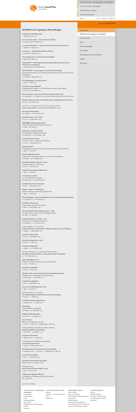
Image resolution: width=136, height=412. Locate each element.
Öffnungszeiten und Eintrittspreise (91, 55)
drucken (32, 384)
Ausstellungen (84, 30)
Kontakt (104, 18)
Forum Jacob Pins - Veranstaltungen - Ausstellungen (96, 2)
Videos (82, 42)
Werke (47, 396)
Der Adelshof (84, 50)
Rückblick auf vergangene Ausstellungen (93, 34)
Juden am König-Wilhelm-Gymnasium (78, 404)
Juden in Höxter (72, 392)
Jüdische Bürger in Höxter (88, 10)
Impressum (111, 18)
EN (83, 18)
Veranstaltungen (85, 38)
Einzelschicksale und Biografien (76, 402)
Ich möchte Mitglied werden (98, 396)
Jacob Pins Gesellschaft (87, 15)
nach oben (25, 384)
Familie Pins (49, 398)
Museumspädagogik (86, 46)
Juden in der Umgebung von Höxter (78, 406)
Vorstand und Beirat (95, 394)
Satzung (92, 392)
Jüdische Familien (73, 400)
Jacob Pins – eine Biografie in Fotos (55, 394)
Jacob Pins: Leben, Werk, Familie (90, 6)
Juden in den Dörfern (74, 394)
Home (98, 18)
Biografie (48, 392)
